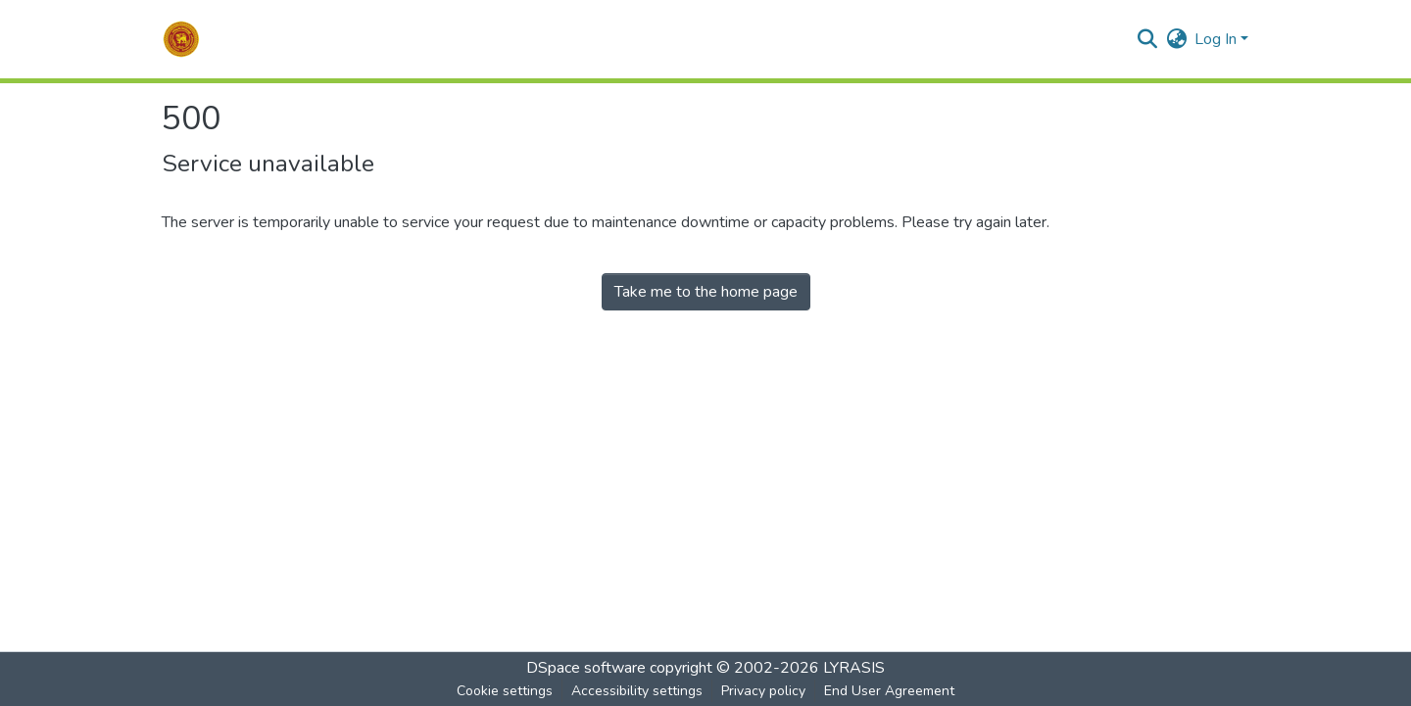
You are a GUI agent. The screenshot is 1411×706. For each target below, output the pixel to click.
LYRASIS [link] (854, 668)
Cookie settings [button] (505, 691)
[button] (181, 39)
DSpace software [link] (586, 668)
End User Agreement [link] (889, 691)
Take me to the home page (706, 292)
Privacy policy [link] (763, 691)
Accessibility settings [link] (637, 691)
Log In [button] (1217, 39)
